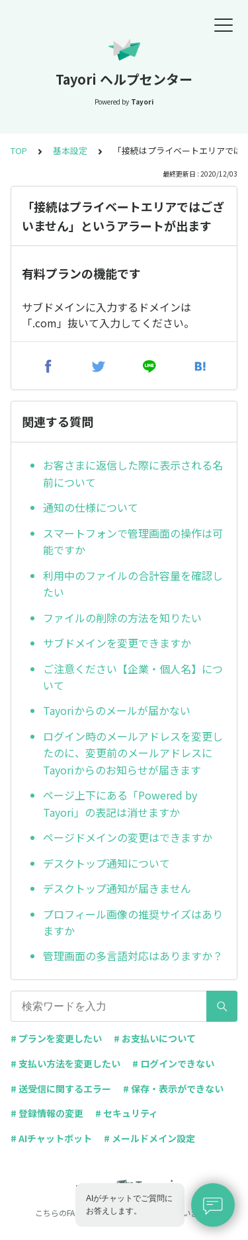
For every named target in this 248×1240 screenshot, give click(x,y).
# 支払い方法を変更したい (65, 1063)
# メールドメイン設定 (149, 1138)
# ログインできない (173, 1063)
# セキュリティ (126, 1113)
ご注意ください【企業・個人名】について (133, 677)
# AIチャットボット (51, 1138)
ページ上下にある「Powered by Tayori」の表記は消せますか (120, 803)
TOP (19, 150)
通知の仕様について (90, 507)
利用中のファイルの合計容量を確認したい (133, 583)
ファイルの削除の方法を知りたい (122, 618)
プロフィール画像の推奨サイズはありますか (133, 922)
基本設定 (70, 150)
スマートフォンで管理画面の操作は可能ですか (133, 541)
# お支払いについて (155, 1038)
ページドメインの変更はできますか (127, 837)
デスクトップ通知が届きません (117, 888)
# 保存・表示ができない (173, 1088)
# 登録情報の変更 (47, 1113)
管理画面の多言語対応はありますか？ (133, 956)
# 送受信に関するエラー (61, 1088)
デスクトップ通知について (106, 863)
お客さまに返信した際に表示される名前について (133, 473)
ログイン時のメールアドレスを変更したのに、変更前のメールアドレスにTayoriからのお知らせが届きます (133, 753)
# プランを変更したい (56, 1038)
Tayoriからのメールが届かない (116, 710)
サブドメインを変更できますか (117, 643)
